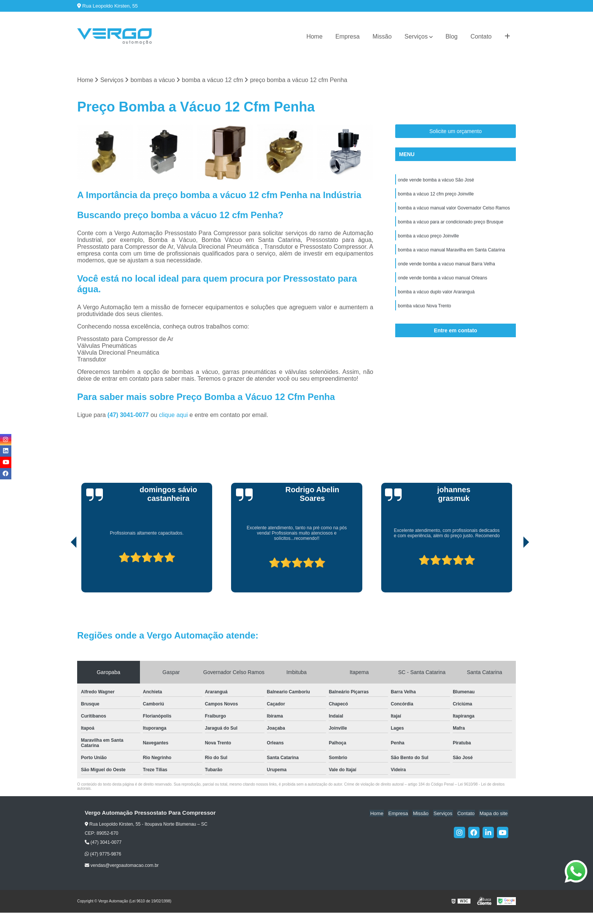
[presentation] (63, 571)
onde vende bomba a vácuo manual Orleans (442, 281)
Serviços (416, 36)
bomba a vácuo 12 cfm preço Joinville (436, 194)
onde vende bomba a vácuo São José (436, 180)
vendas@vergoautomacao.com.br (122, 865)
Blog (452, 36)
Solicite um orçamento (455, 132)
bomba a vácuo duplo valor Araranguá (436, 295)
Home (314, 36)
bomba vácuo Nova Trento (424, 309)
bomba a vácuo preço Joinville (428, 237)
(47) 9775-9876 (103, 854)
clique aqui (173, 415)
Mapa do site (494, 813)
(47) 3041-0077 (129, 415)
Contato (481, 36)
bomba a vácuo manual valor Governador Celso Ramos (454, 209)
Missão (382, 36)
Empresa (347, 36)
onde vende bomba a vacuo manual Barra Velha (446, 266)
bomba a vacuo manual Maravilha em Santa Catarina (451, 252)
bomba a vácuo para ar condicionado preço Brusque (450, 223)
